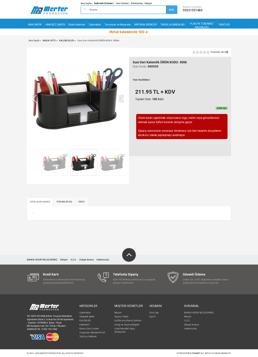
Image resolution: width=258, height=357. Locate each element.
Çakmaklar (85, 312)
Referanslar (137, 3)
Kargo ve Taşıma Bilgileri (127, 324)
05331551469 (192, 10)
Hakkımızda (103, 259)
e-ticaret (195, 353)
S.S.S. (74, 259)
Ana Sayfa (34, 40)
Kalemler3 (84, 324)
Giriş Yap (154, 312)
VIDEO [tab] (81, 201)
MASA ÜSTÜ (49, 40)
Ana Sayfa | (86, 3)
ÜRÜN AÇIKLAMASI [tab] (40, 201)
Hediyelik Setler (87, 316)
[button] (121, 99)
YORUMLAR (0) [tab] (64, 201)
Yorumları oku (219, 52)
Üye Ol (152, 316)
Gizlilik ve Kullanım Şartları (128, 320)
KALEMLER (85, 320)
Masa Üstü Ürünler (89, 328)
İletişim (148, 3)
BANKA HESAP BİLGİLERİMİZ (42, 259)
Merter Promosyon (50, 353)
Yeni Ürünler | (122, 3)
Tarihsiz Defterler (88, 336)
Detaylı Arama (86, 259)
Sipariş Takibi (121, 316)
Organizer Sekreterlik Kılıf (92, 332)
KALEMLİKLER (66, 40)
